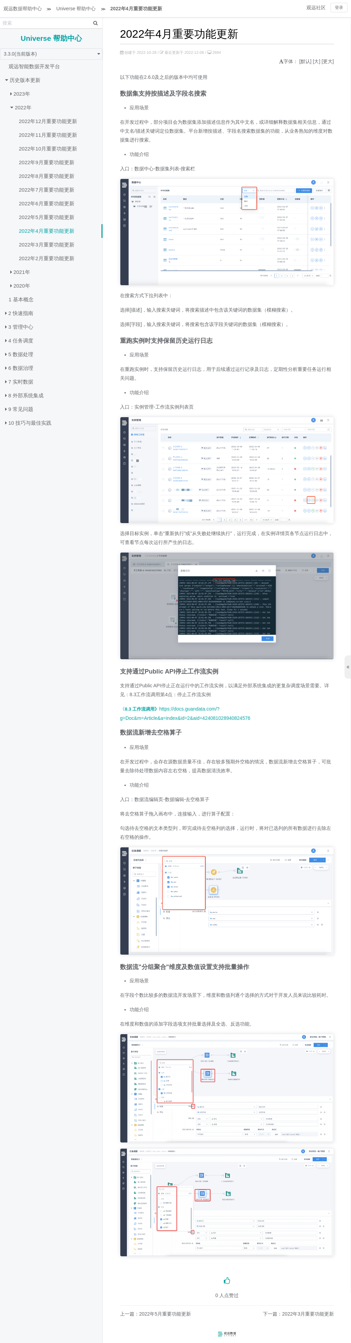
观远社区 (316, 7)
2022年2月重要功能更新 (46, 258)
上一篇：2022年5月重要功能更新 (155, 1314)
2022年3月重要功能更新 (46, 244)
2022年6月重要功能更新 (46, 203)
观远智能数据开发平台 (34, 66)
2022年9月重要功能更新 (46, 162)
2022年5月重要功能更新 (46, 217)
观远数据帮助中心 (22, 8)
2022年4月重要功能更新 (136, 8)
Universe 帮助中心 (76, 8)
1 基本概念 (21, 299)
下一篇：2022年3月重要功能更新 (298, 1314)
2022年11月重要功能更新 (48, 135)
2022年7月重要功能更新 (46, 190)
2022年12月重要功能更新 (48, 121)
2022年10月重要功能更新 (48, 149)
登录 (339, 7)
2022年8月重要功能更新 (46, 176)
